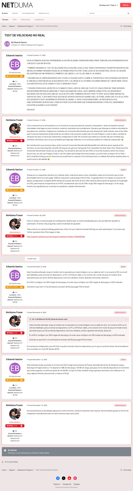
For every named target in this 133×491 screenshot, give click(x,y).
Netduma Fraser (14, 120)
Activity (15, 13)
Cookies (77, 484)
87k (15, 146)
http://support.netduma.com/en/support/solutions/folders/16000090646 (56, 237)
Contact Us (67, 484)
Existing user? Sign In (108, 5)
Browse (5, 14)
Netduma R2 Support (35, 45)
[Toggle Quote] (30, 319)
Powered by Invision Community (67, 487)
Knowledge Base (28, 13)
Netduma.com (44, 13)
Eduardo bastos (20, 42)
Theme (56, 484)
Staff (14, 20)
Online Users (25, 20)
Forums (5, 20)
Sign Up (125, 5)
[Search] (100, 13)
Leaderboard (39, 20)
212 (15, 81)
